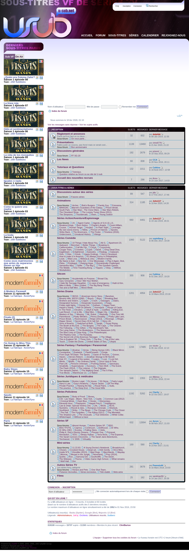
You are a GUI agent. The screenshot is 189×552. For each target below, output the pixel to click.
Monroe (63, 454)
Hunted (89, 227)
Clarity (156, 392)
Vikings (97, 234)
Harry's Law (64, 383)
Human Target (76, 227)
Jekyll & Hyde (92, 310)
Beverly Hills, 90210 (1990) (71, 298)
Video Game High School (96, 459)
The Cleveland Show (69, 212)
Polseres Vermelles (68, 472)
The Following (65, 328)
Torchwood (64, 439)
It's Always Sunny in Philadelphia (102, 256)
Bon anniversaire (79, 147)
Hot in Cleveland (109, 254)
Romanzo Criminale (97, 408)
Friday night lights (67, 305)
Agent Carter (84, 223)
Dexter (93, 401)
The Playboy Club (67, 335)
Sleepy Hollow (87, 434)
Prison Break (112, 208)
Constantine (64, 352)
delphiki (157, 134)
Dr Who (114, 428)
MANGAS (63, 208)
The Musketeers (85, 330)
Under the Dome (76, 341)
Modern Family (105, 259)
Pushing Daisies (98, 364)
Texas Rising (112, 323)
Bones (91, 396)
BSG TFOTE (65, 428)
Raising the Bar (84, 386)
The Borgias (88, 326)
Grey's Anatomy (81, 383)
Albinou (156, 377)
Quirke (62, 457)
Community (105, 247)
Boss (99, 298)
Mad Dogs (95, 452)
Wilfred (117, 268)
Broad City (103, 278)
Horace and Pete (80, 470)
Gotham (96, 305)
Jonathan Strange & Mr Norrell (100, 357)
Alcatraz (76, 350)
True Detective (102, 415)
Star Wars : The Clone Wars (86, 210)
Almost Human (79, 425)
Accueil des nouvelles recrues (75, 177)
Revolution (64, 434)
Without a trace (81, 417)
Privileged (72, 263)
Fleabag (103, 252)
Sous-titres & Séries (63, 188)
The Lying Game (67, 330)
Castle (98, 399)
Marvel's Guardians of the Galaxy (87, 208)
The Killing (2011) (96, 412)
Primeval (111, 432)
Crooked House (77, 450)
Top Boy (97, 339)
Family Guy (103, 205)
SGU (75, 434)
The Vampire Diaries (68, 370)
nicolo (155, 346)
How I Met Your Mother (87, 281)
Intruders (78, 310)
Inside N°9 (64, 452)
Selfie (79, 265)
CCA (155, 160)
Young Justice (106, 214)
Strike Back (64, 232)
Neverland (98, 454)
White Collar (117, 415)
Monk (103, 405)
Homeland (99, 307)
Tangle (99, 323)
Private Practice (66, 386)
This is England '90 (68, 339)
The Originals (100, 368)
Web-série (118, 472)
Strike (74, 410)
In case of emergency (99, 283)
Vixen (93, 214)
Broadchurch (118, 447)
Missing (80, 314)
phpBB (14, 544)
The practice (65, 388)
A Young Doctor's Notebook (96, 447)
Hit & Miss (118, 450)
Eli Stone (104, 381)
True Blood (64, 373)
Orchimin (83, 515)
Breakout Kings (66, 225)
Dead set (92, 450)
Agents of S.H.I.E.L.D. (103, 223)
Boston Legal (78, 381)
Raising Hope (87, 263)
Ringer (120, 319)
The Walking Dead (90, 370)
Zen (74, 461)
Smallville (63, 366)
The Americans (80, 232)
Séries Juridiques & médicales (75, 376)
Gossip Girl (84, 305)
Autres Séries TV (67, 464)
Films (60, 475)
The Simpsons (66, 214)
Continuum (90, 428)
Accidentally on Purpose (83, 278)
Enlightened (78, 252)
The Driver (109, 457)
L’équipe (97, 537)
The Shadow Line (67, 415)
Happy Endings (91, 254)
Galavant (114, 252)
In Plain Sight (102, 227)
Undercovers (65, 234)
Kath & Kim (118, 283)
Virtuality (87, 439)
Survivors (91, 366)
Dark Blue (82, 401)
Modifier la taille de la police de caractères (179, 115)
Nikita (85, 230)
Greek (78, 254)
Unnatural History (82, 234)
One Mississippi (96, 261)
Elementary (105, 401)
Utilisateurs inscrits (97, 515)
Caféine (156, 167)
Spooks (114, 230)
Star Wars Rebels (110, 210)
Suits (111, 386)
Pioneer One (97, 432)
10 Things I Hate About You (84, 243)
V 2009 (76, 439)
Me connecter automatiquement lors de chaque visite (122, 491)
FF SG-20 (75, 155)
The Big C (90, 265)
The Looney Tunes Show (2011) (97, 212)
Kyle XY (63, 359)
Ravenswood (81, 319)
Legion (96, 359)
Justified (105, 310)
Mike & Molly (65, 285)
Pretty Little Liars (116, 316)
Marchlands (108, 452)
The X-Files (107, 370)
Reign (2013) (96, 319)
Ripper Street (65, 321)
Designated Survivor (68, 303)
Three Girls (85, 339)
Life (95, 405)
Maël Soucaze (26, 546)
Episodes (91, 252)
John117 (157, 201)
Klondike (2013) (79, 452)
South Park (64, 210)
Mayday (121, 452)
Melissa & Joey (87, 259)
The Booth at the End (69, 326)
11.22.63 (76, 447)
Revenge (110, 319)
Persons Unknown (79, 364)
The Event (116, 366)
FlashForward (91, 352)
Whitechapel (65, 417)
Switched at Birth (85, 323)
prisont (156, 151)
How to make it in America (71, 256)
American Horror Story (91, 296)
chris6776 (157, 143)
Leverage (116, 227)
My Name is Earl (67, 261)
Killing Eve (118, 310)
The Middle (64, 268)
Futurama (116, 205)
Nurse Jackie (98, 383)
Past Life (63, 364)
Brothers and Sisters (68, 301)
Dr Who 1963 (65, 430)
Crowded (79, 249)
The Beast (85, 410)
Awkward (63, 245)
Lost (105, 359)
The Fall (64, 412)
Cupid (89, 249)
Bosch (91, 298)
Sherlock (113, 408)
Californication (66, 247)
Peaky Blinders (80, 316)
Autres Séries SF (97, 425)
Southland (64, 410)
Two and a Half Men (68, 287)
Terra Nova (102, 434)
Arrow (86, 350)
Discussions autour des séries (75, 192)
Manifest (115, 312)
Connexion (137, 6)
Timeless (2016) (111, 232)
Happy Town (109, 305)
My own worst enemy (69, 230)
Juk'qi (75, 515)
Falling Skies (91, 430)
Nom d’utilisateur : (56, 107)
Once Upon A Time (107, 361)
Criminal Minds (67, 401)
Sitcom (61, 273)
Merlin (62, 361)
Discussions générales (70, 150)
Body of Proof (78, 396)
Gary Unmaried (66, 281)
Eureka (78, 430)
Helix (102, 430)
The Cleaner (115, 326)
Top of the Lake (112, 339)
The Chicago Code (102, 410)
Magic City (102, 312)
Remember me (127, 107)
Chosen (63, 450)
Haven (62, 357)
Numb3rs (63, 408)
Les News (63, 159)
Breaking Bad (111, 298)
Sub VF (9, 56)
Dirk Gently (105, 450)
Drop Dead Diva (112, 249)
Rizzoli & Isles (77, 408)
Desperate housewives (91, 303)
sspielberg (158, 238)
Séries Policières (67, 391)
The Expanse (117, 434)
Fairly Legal (117, 381)
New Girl (82, 261)
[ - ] (50, 130)
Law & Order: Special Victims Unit (75, 405)
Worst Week (87, 287)
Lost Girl (114, 359)
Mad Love (72, 259)
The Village (106, 337)
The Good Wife (98, 388)
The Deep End (81, 388)
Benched (75, 245)
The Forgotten (77, 412)
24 (73, 223)
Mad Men (89, 312)
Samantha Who (66, 265)
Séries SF (62, 420)
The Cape (101, 326)
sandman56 (158, 476)
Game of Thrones (101, 354)
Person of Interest (99, 230)
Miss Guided (80, 285)
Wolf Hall (64, 461)
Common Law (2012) (115, 399)
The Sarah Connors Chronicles (73, 437)
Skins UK (106, 321)
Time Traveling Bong (82, 268)
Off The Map (113, 383)
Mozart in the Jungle (80, 454)
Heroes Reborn (76, 357)
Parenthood (64, 316)
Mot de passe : (93, 107)
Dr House (92, 381)
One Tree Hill (117, 314)
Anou (155, 178)
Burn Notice (82, 225)
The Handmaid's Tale (98, 328)
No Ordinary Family (87, 361)
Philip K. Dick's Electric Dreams (73, 432)
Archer (75, 205)
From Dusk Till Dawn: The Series (74, 354)
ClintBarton (125, 525)
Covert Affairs (115, 225)
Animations (64, 200)
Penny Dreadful (98, 316)
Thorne (78, 459)
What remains (118, 459)
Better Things (89, 245)
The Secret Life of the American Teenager (78, 337)
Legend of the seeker (80, 359)
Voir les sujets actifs (88, 124)
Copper (85, 301)
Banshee (110, 296)
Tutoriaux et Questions (70, 167)
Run (71, 457)
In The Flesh (65, 310)
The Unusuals (85, 415)
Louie (61, 259)
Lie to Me (77, 312)
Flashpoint (81, 403)
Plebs (62, 263)
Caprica (78, 428)
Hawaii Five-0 (95, 403)
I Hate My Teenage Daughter (72, 283)
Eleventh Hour (66, 403)
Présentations (65, 142)
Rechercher (152, 6)
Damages (105, 301)
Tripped (98, 268)
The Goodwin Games (108, 265)
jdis (154, 192)
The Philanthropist (98, 332)
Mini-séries (63, 442)
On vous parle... (78, 138)
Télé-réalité (105, 472)
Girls (61, 254)
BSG (110, 425)
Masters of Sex (66, 314)
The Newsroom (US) (105, 330)
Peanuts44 (158, 465)
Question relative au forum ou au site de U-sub (80, 174)
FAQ (117, 6)
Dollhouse (103, 428)
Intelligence (110, 403)
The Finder (96, 232)
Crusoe (62, 227)
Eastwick (78, 352)
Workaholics (65, 270)
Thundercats (82, 214)
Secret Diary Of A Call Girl (87, 321)
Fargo (109, 303)
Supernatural (78, 366)
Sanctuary (114, 364)
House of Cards (115, 307)
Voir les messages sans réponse (62, 124)
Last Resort (64, 312)
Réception (57, 130)
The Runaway (85, 335)
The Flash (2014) (67, 368)
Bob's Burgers (88, 205)
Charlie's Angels (98, 225)
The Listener (84, 368)
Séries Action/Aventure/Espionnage (78, 218)
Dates (116, 301)
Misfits (71, 361)
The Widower (65, 459)
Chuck (93, 247)
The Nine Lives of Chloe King (72, 332)
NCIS (111, 405)
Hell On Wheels (84, 307)
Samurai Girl (82, 457)
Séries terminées (88, 472)
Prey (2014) (111, 454)
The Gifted (80, 328)
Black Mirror (118, 350)
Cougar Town (65, 249)
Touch (62, 341)
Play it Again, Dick (115, 261)
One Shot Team (98, 470)
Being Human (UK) (100, 350)
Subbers (111, 515)
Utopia (113, 341)
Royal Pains (100, 386)
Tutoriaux (76, 172)
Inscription (127, 6)
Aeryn (156, 421)
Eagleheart (64, 252)
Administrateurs (64, 515)
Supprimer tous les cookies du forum (119, 537)
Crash (94, 301)
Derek (98, 249)
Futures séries (77, 197)
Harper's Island (66, 307)
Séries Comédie (66, 238)
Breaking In (103, 245)
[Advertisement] (96, 68)
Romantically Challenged (107, 263)
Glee (69, 254)
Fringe (105, 352)
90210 (75, 296)
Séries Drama (65, 291)
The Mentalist (114, 412)
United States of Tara (96, 341)
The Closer (120, 410)
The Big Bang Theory (99, 285)
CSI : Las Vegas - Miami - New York (75, 399)
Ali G (103, 243)
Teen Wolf (103, 366)
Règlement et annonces (71, 133)
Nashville (104, 314)
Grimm (116, 354)
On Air (19, 56)
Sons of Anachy (66, 323)
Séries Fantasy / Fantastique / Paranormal (82, 345)
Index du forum (59, 111)
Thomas (33, 548)
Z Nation (94, 373)
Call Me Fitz (81, 247)
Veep (108, 268)
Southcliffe (96, 457)
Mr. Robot (91, 314)
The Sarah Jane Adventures (104, 437)
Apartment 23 (115, 243)
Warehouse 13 (79, 373)
